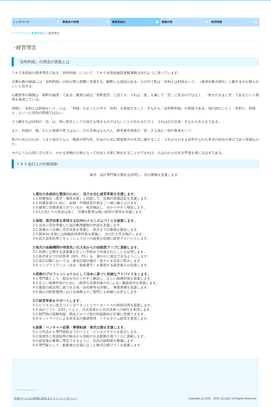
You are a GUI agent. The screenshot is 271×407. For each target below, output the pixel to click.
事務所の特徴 (70, 21)
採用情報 (216, 21)
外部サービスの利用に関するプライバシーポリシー (45, 398)
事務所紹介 (119, 21)
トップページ (21, 21)
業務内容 (167, 21)
